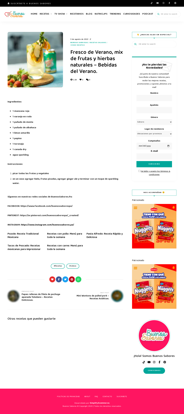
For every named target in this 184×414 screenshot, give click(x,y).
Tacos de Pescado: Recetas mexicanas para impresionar (24, 248)
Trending (115, 14)
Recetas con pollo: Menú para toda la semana (64, 236)
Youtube (157, 3)
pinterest (175, 3)
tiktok (152, 3)
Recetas (44, 14)
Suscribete (122, 396)
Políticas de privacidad (68, 396)
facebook (169, 3)
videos (73, 266)
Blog (89, 14)
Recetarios (77, 14)
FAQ (96, 396)
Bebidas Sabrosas (79, 42)
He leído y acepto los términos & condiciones (155, 173)
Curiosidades (131, 14)
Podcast (147, 14)
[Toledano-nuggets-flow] (154, 248)
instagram (163, 3)
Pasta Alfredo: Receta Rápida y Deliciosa (105, 236)
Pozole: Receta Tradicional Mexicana (23, 236)
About (87, 396)
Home (34, 14)
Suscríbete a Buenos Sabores (29, 4)
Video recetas (78, 45)
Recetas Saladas (98, 42)
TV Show (60, 14)
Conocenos (154, 370)
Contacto (107, 396)
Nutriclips (101, 14)
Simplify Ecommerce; (100, 403)
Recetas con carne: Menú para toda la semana (65, 248)
